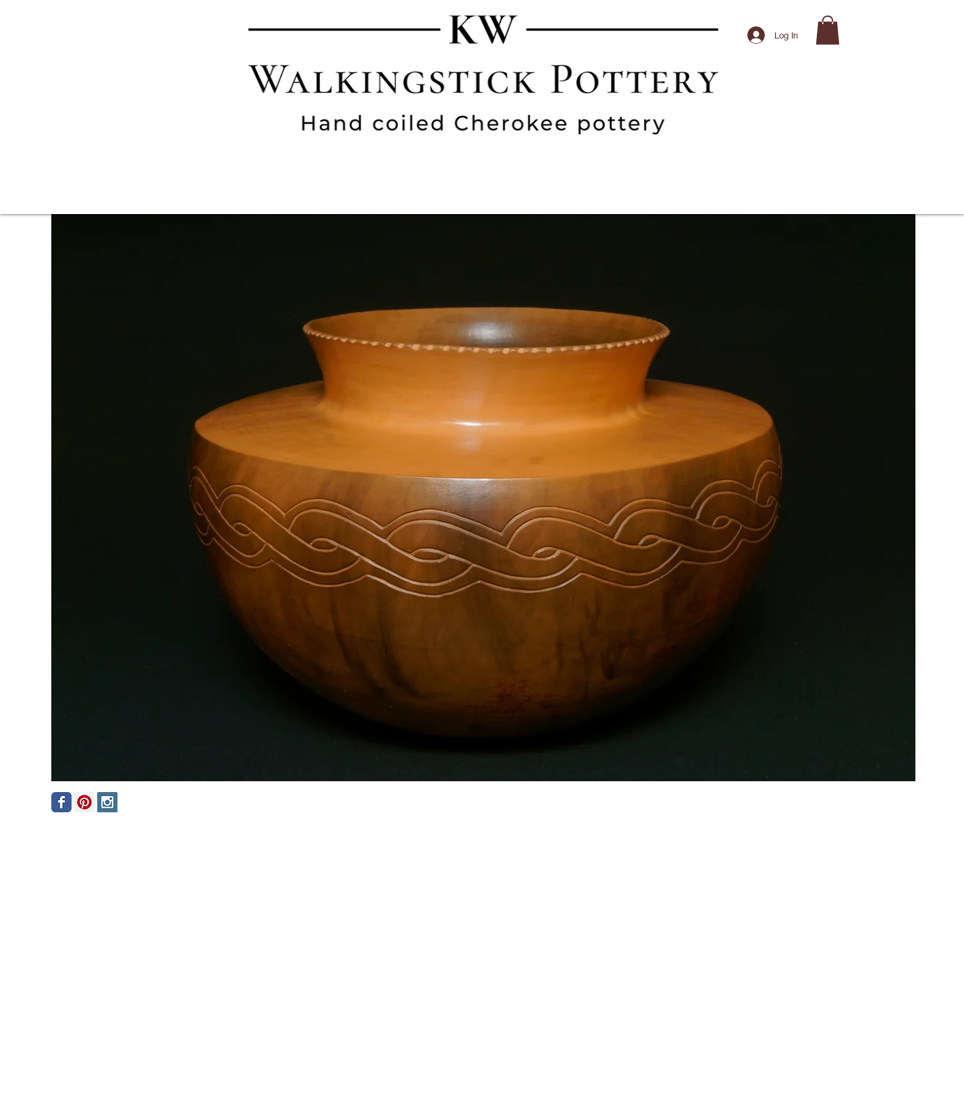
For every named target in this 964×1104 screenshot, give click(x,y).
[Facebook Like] (831, 822)
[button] (827, 30)
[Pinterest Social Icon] (84, 802)
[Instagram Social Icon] (107, 802)
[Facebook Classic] (61, 802)
